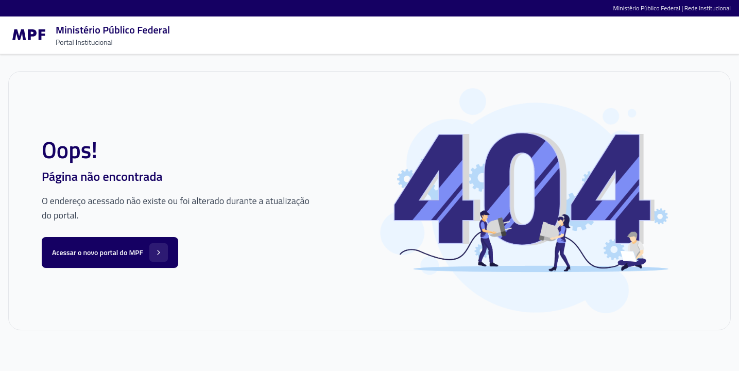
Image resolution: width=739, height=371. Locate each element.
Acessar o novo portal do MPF (110, 252)
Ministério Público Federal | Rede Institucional (672, 8)
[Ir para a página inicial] (89, 35)
